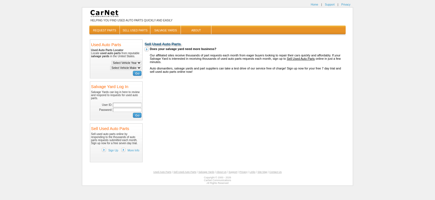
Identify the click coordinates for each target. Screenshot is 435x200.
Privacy (345, 4)
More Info (133, 150)
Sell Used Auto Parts (301, 58)
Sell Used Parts (135, 30)
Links (253, 172)
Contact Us (275, 172)
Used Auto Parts (162, 172)
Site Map (262, 172)
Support (330, 4)
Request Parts (104, 30)
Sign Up (113, 150)
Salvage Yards (165, 30)
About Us (221, 172)
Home (314, 4)
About (196, 30)
